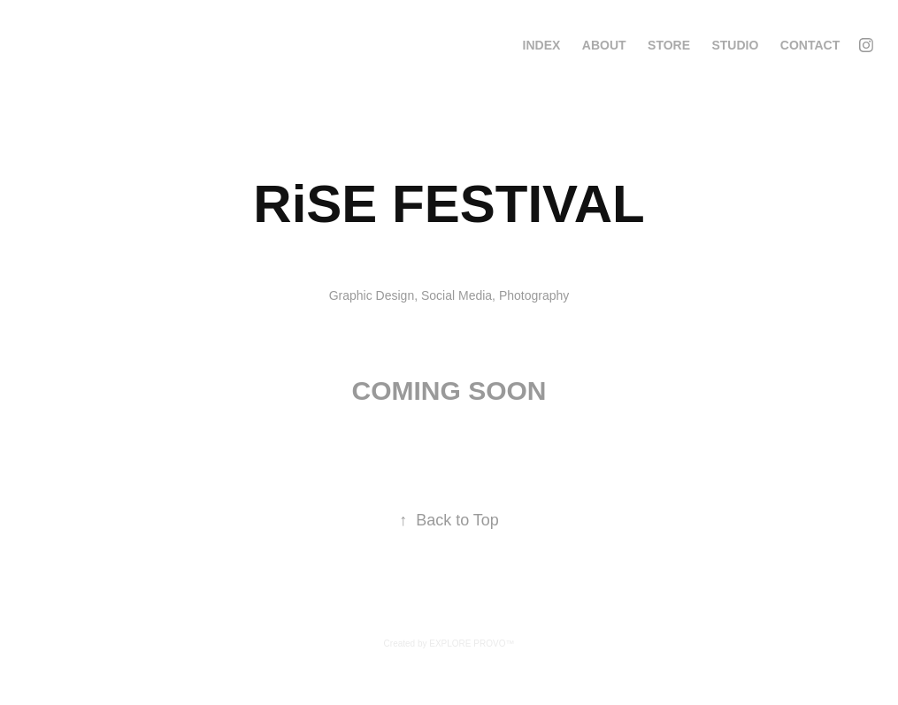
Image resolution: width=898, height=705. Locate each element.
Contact (810, 45)
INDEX (542, 45)
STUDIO (734, 45)
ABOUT (604, 45)
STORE (669, 45)
